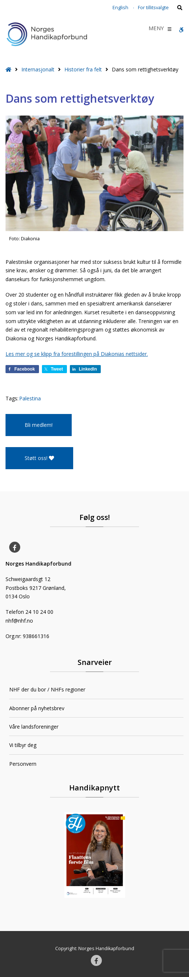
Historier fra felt (83, 69)
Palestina (30, 398)
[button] (156, 29)
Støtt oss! (39, 457)
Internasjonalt (37, 69)
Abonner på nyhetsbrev (36, 708)
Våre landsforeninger (33, 726)
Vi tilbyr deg (22, 744)
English (120, 7)
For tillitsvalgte (153, 7)
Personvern (22, 763)
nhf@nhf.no (19, 620)
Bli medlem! (39, 424)
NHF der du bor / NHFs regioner (47, 689)
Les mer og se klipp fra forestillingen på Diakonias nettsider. (77, 353)
